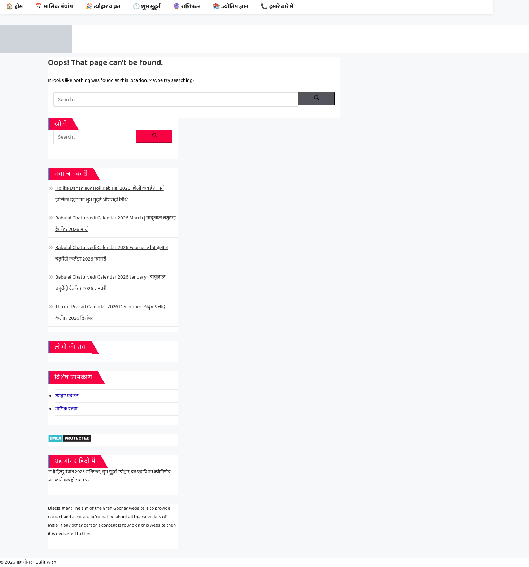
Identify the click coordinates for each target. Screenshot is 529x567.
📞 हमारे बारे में (277, 6)
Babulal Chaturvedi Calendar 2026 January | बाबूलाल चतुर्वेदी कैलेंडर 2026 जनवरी (110, 283)
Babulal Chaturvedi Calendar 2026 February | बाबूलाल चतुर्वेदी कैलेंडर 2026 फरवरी (111, 253)
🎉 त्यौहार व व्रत (103, 6)
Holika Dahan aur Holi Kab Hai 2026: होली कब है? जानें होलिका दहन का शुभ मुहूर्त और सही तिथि (109, 194)
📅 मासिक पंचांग (54, 6)
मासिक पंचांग (66, 409)
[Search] (316, 98)
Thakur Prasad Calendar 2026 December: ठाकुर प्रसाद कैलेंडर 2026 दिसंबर (110, 312)
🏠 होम (14, 6)
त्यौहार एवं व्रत (67, 396)
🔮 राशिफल (187, 6)
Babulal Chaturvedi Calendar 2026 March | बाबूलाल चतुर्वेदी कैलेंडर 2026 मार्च (115, 224)
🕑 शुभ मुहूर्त (147, 6)
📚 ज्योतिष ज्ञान (231, 6)
